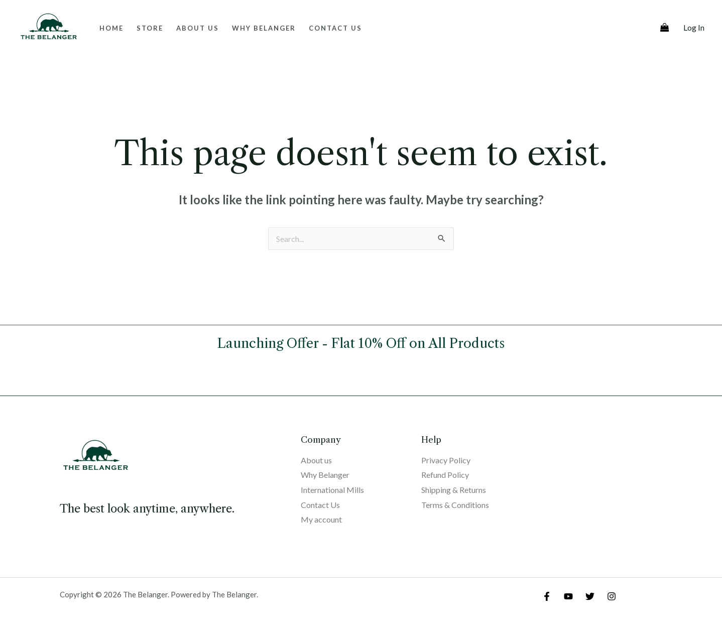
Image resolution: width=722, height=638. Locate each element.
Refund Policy (445, 474)
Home (111, 28)
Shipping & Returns (453, 489)
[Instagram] (611, 596)
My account (321, 519)
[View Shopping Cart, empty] (664, 28)
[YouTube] (568, 596)
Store (150, 28)
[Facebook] (546, 596)
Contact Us (335, 28)
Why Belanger (264, 28)
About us (197, 28)
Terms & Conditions (455, 504)
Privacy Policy (445, 460)
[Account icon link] (693, 27)
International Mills (332, 489)
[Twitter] (589, 596)
